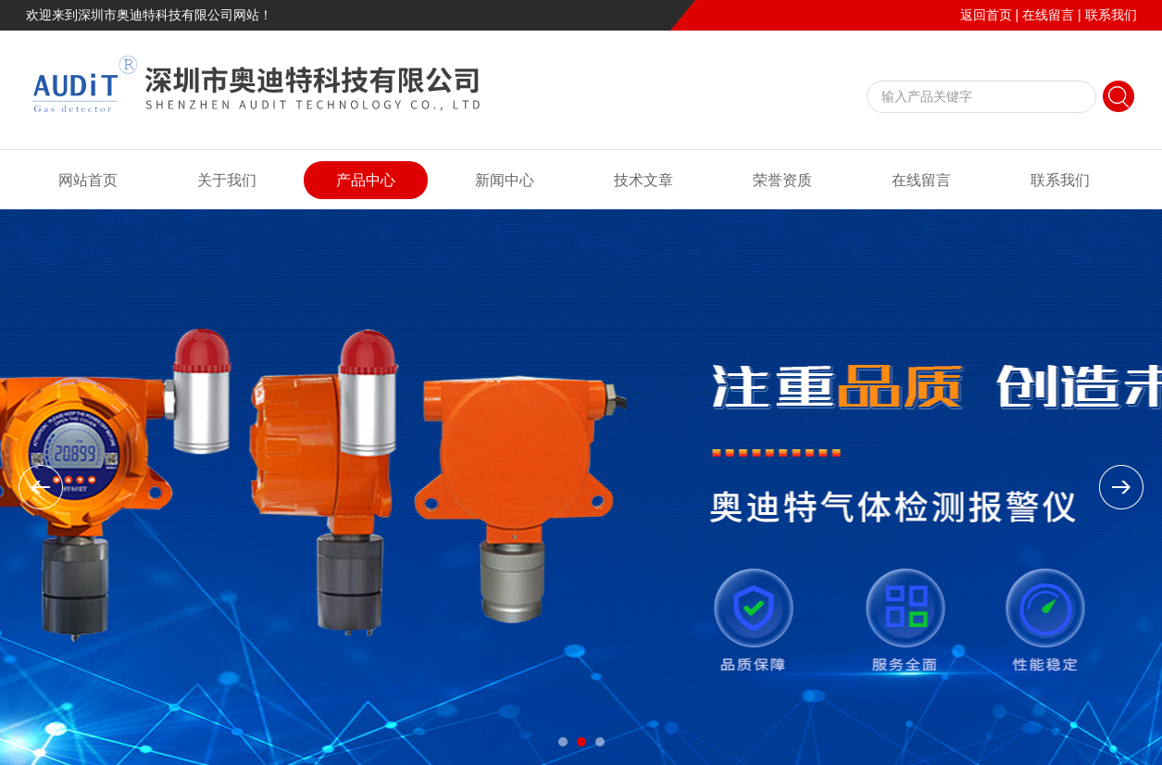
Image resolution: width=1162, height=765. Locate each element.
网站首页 (88, 180)
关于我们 (226, 180)
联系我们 (1111, 14)
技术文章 (643, 180)
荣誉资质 (782, 180)
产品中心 (365, 180)
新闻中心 (504, 180)
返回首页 (986, 14)
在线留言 (1048, 14)
